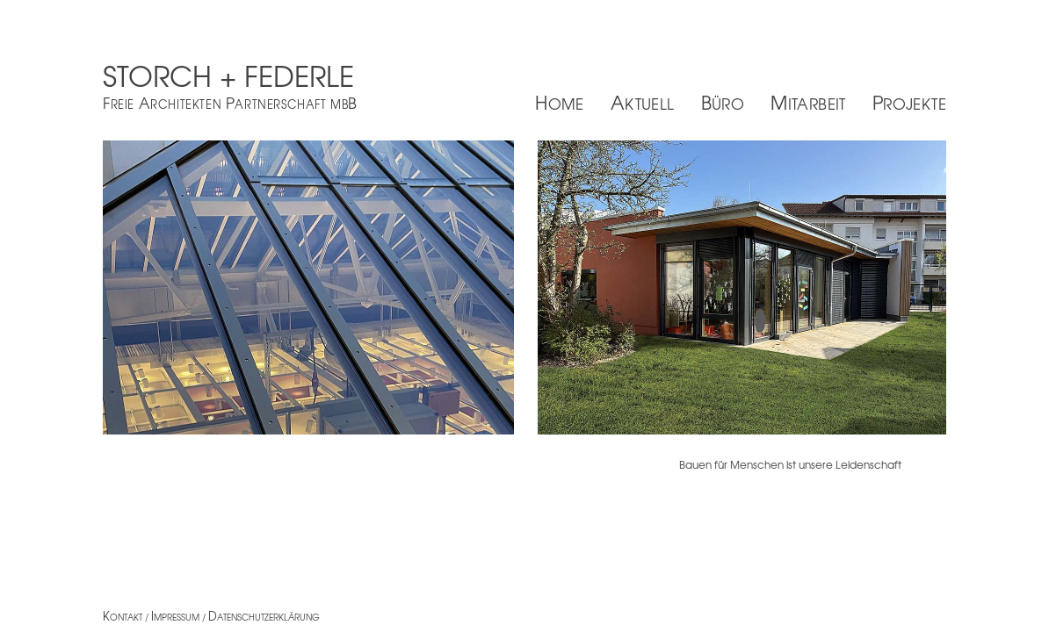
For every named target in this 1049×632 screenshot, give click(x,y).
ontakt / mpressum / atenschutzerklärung (211, 616)
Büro (723, 102)
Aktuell (643, 102)
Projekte (909, 102)
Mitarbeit (808, 102)
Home (559, 102)
